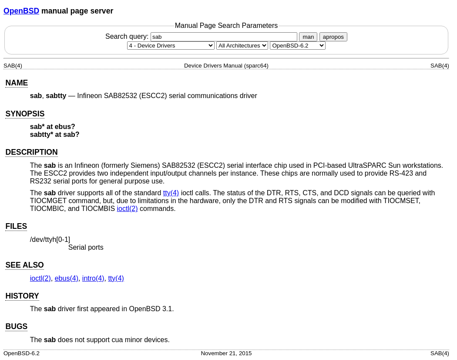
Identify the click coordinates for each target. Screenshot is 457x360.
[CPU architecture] (242, 45)
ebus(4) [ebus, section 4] (66, 278)
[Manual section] (171, 45)
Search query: (202, 36)
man (308, 37)
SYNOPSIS (24, 113)
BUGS (16, 326)
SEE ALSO (24, 265)
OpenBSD (21, 11)
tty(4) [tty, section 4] (171, 193)
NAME (16, 82)
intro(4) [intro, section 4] (93, 278)
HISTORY (22, 296)
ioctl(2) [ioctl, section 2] (127, 208)
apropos (333, 37)
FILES (16, 226)
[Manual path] (298, 45)
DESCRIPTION (31, 152)
